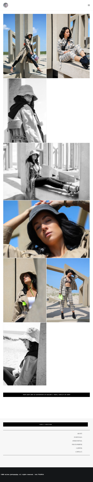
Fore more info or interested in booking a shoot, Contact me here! (46, 395)
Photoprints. (77, 444)
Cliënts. (79, 448)
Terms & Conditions (45, 424)
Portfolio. (78, 437)
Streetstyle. (77, 441)
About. (79, 433)
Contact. (78, 452)
